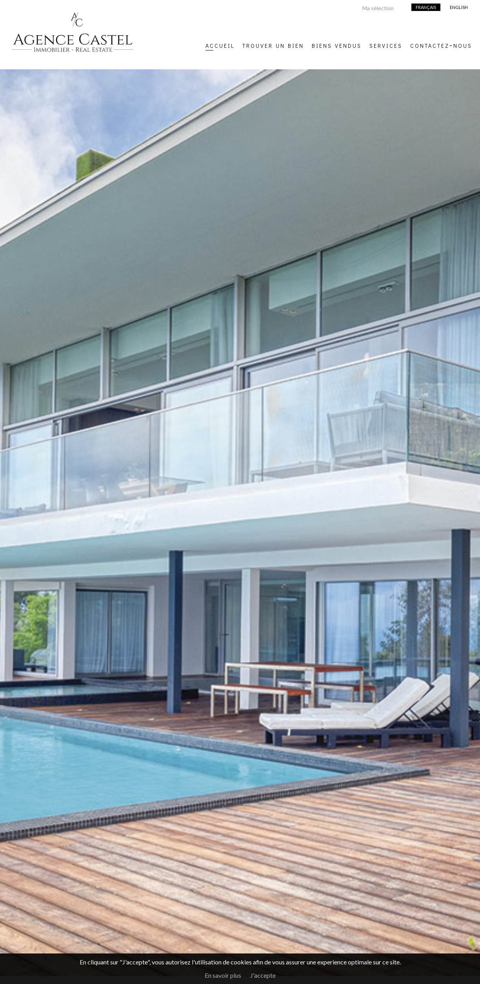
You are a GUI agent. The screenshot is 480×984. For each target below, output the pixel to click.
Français (426, 7)
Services (385, 45)
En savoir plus (223, 975)
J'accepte (263, 975)
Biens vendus (337, 45)
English (459, 7)
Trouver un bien (273, 45)
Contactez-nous (441, 45)
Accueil (220, 45)
